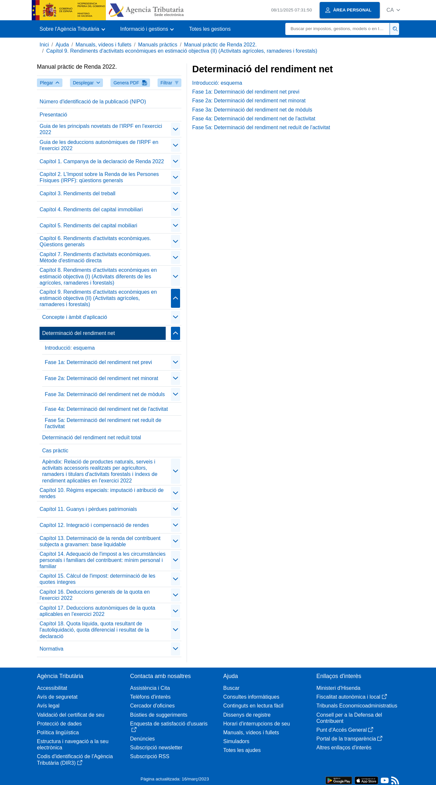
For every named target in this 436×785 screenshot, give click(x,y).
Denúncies (142, 738)
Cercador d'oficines (152, 705)
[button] (393, 10)
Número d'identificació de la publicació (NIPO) (93, 101)
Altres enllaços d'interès (343, 747)
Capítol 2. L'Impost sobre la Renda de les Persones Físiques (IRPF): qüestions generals (99, 177)
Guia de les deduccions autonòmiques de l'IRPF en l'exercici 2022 (99, 145)
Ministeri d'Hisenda (338, 688)
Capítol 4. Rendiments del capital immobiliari (91, 209)
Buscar (231, 688)
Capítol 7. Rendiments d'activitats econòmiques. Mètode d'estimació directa (95, 257)
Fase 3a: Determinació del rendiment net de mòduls (105, 394)
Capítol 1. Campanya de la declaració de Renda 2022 (102, 161)
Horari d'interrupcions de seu (256, 723)
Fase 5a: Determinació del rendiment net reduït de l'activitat (103, 423)
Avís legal (48, 705)
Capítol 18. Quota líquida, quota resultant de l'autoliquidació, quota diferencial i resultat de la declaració (94, 630)
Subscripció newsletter (156, 747)
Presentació (53, 114)
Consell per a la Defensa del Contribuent (349, 718)
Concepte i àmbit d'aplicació (74, 317)
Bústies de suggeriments (158, 715)
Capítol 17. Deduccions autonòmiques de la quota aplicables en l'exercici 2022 (97, 611)
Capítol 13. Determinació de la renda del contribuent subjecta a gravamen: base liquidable (100, 541)
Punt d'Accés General (344, 730)
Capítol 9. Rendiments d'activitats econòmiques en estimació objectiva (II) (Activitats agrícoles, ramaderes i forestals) (181, 51)
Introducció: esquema (70, 348)
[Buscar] (337, 29)
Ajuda (62, 44)
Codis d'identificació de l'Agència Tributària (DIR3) (75, 759)
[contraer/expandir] (175, 129)
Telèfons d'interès (150, 697)
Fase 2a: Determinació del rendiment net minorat (101, 378)
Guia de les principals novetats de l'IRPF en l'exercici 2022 (101, 129)
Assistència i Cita (150, 688)
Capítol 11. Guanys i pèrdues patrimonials (88, 509)
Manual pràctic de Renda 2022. (220, 44)
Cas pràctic (55, 450)
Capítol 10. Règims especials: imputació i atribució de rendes (102, 493)
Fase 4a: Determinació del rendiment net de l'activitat (106, 409)
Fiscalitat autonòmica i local (351, 697)
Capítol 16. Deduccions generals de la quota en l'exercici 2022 (95, 595)
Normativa (51, 649)
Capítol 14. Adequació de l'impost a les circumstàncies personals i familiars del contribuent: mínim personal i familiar (102, 560)
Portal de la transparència (349, 738)
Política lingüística (58, 732)
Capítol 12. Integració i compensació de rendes (94, 525)
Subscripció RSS (149, 756)
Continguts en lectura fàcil (253, 705)
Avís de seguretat (57, 697)
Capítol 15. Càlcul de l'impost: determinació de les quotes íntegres (97, 579)
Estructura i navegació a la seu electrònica (73, 744)
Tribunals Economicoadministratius (356, 705)
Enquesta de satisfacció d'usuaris (169, 726)
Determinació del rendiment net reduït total (91, 437)
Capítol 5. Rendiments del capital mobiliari (88, 225)
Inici (44, 44)
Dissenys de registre (247, 715)
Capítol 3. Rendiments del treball (77, 193)
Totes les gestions (209, 29)
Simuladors (236, 741)
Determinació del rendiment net (78, 333)
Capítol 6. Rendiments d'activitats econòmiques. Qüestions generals (95, 241)
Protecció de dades (59, 723)
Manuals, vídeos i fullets (103, 44)
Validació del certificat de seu (70, 715)
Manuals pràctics (157, 44)
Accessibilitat (52, 688)
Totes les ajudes (242, 750)
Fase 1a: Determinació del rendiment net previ (98, 362)
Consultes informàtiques (251, 697)
